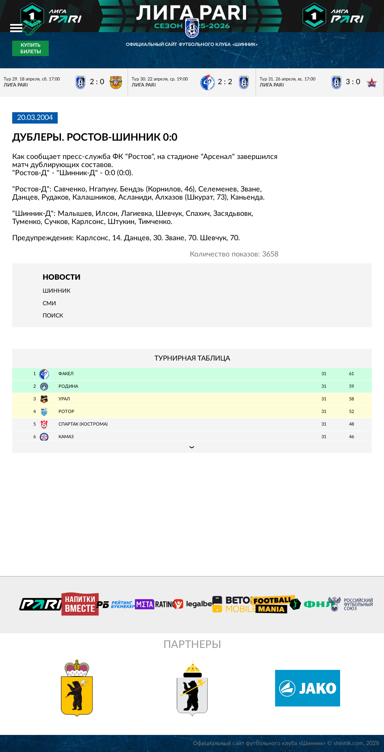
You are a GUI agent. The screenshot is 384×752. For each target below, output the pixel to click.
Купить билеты (30, 48)
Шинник (56, 291)
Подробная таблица (192, 447)
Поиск (53, 316)
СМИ (49, 303)
